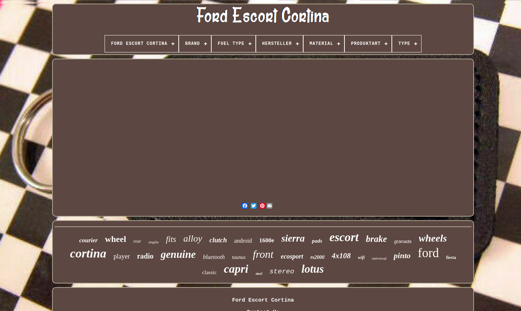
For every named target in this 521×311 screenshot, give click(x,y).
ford (428, 253)
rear (137, 241)
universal (379, 258)
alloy (192, 238)
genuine (178, 254)
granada (403, 241)
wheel (115, 239)
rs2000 (317, 257)
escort (344, 237)
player (122, 256)
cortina (88, 253)
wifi (361, 257)
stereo (282, 272)
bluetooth (214, 257)
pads (317, 241)
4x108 (341, 255)
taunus (238, 257)
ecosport (292, 256)
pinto (402, 255)
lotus (312, 269)
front (263, 254)
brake (376, 239)
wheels (433, 238)
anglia (153, 242)
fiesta (451, 257)
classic (209, 272)
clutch (218, 240)
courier (88, 240)
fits (171, 239)
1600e (266, 240)
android (243, 241)
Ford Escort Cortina (263, 300)
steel (258, 274)
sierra (293, 238)
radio (145, 256)
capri (236, 268)
